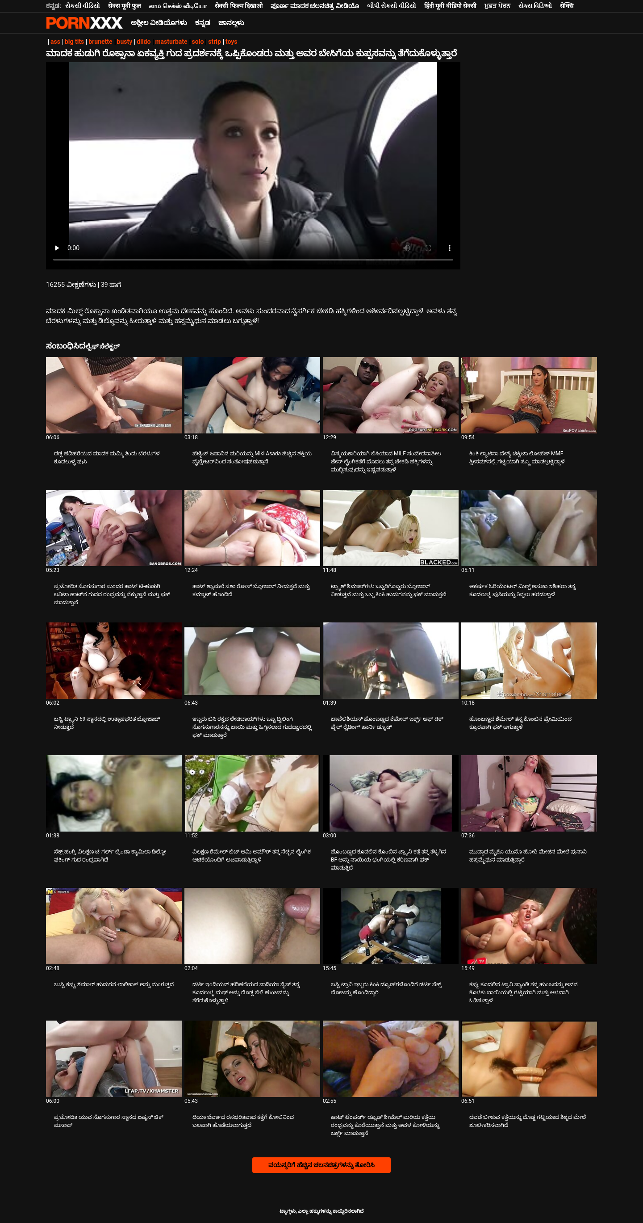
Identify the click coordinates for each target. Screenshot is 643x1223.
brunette (100, 41)
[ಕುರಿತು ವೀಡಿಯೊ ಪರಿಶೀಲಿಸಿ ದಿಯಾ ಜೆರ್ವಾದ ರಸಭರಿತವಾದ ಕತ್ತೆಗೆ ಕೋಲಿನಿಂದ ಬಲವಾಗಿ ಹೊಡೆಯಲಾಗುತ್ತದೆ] (252, 1059)
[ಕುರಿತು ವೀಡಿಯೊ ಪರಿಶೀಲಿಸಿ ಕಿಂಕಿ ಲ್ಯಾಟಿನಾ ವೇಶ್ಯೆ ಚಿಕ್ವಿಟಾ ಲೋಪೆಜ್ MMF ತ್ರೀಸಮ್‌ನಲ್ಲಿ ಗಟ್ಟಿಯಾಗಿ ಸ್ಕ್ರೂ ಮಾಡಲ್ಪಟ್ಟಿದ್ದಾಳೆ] (529, 395)
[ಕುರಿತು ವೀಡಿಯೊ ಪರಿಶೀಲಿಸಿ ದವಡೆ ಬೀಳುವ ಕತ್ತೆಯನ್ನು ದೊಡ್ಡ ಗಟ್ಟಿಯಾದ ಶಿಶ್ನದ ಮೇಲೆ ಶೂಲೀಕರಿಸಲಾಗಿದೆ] (529, 1059)
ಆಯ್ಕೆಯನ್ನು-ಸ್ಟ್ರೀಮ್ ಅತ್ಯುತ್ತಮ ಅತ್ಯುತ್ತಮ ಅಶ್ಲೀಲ (84, 23)
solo (198, 41)
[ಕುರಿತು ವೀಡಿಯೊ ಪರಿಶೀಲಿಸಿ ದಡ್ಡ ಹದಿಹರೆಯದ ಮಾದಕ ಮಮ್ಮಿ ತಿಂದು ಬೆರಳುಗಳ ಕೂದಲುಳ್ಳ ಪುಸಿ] (114, 395)
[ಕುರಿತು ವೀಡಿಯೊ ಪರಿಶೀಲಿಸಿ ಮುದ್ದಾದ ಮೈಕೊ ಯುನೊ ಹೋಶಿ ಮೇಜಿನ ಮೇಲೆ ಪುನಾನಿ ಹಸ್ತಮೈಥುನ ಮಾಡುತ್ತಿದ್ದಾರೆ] (529, 793)
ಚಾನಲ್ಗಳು (231, 23)
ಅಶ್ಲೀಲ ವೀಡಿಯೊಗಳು (159, 23)
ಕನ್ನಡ (202, 23)
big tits (74, 41)
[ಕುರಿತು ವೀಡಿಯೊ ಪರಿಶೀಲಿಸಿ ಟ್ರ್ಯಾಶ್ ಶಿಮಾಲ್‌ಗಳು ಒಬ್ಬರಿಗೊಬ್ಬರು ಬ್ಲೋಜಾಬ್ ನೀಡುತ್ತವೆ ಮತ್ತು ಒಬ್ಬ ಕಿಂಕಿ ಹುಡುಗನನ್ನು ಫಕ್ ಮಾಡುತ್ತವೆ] (391, 528)
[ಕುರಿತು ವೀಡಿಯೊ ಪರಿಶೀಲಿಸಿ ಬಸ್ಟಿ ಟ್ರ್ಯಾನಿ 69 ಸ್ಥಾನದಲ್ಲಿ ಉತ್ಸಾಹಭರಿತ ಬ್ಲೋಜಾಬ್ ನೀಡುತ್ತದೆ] (114, 660)
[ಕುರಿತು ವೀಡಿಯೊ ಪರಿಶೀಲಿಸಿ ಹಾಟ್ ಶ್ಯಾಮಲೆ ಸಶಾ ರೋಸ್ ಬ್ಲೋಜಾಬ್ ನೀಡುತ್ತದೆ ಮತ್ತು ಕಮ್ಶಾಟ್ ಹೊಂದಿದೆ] (252, 528)
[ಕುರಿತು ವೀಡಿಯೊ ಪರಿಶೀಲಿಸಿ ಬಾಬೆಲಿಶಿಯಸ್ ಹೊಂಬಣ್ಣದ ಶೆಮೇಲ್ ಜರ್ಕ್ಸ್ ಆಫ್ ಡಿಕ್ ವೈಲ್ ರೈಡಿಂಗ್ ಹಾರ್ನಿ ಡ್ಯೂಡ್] (391, 660)
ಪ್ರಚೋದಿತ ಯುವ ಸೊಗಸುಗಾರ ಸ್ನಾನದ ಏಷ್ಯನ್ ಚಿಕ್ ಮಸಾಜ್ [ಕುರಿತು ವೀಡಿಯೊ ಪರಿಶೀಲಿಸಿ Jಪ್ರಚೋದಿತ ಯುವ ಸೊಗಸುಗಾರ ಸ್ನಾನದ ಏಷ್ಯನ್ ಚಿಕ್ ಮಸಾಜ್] (108, 1121)
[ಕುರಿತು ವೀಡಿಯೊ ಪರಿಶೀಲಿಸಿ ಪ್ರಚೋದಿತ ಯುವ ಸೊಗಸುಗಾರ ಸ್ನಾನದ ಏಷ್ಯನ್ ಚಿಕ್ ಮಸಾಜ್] (114, 1059)
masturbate (171, 41)
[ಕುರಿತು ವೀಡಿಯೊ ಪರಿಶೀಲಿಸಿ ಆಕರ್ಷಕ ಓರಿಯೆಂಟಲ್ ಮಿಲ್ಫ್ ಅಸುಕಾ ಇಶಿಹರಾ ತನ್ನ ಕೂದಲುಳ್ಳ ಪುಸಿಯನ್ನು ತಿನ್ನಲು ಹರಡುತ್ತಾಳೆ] (529, 528)
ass (55, 41)
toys (231, 41)
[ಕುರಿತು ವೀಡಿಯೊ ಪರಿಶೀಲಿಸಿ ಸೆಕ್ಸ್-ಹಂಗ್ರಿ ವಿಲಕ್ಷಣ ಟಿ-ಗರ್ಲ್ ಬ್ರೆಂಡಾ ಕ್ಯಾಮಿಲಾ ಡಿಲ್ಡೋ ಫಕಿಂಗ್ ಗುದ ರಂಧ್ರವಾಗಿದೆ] (114, 793)
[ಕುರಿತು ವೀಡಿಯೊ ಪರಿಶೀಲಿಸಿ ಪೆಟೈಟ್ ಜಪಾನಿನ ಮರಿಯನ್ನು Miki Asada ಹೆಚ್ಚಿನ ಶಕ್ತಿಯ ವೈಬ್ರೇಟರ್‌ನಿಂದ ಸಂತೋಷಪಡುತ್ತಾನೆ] (252, 395)
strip (214, 41)
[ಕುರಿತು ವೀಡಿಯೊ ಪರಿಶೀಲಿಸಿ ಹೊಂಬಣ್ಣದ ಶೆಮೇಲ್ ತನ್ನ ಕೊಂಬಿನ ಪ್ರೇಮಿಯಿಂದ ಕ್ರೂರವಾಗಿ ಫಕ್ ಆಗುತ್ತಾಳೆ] (529, 660)
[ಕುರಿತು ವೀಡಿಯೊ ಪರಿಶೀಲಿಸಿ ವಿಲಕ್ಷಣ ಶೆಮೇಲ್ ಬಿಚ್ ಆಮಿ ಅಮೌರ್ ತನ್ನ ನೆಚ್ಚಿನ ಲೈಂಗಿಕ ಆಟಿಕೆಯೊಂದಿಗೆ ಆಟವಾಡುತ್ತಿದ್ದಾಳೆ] (252, 793)
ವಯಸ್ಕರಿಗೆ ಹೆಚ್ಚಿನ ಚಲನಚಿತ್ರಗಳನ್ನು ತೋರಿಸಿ (321, 1164)
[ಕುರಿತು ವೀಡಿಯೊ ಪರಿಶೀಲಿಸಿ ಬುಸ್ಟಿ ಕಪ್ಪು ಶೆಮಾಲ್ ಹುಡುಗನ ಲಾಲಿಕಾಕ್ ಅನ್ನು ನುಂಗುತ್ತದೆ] (114, 926)
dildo (143, 41)
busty (125, 41)
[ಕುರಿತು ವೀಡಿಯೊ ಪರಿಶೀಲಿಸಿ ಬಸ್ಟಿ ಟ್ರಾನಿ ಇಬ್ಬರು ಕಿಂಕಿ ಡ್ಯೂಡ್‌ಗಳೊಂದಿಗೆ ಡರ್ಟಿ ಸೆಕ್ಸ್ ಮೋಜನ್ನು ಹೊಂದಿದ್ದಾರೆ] (391, 926)
